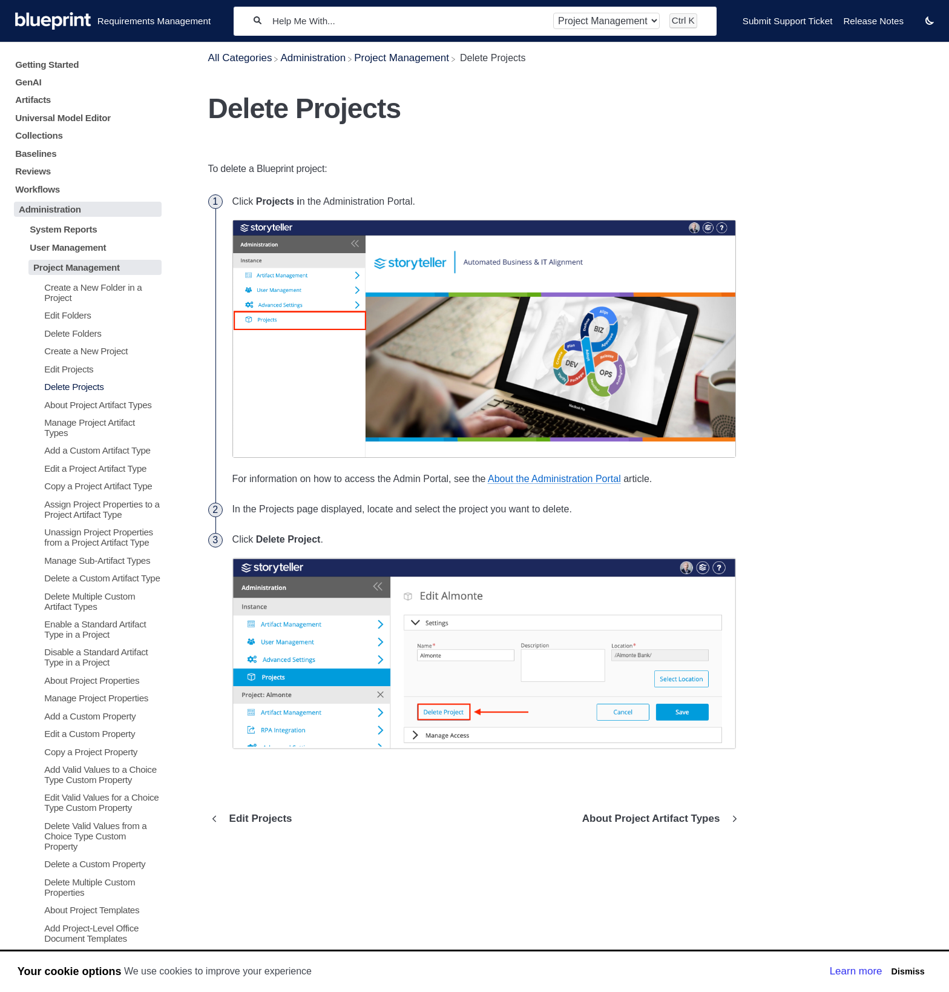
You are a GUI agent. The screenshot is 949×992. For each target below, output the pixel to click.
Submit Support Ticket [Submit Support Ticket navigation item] (788, 21)
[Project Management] (401, 58)
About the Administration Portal (554, 479)
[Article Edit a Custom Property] (85, 733)
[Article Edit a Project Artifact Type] (85, 468)
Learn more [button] (856, 971)
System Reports (63, 229)
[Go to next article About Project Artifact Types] (657, 818)
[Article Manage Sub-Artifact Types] (85, 560)
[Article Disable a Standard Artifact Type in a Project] (85, 657)
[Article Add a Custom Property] (85, 716)
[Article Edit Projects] (85, 369)
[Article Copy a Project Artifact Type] (85, 486)
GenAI (28, 82)
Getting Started (47, 64)
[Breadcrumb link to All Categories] (240, 58)
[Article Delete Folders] (85, 333)
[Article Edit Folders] (85, 315)
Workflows (37, 189)
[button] (929, 20)
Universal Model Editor (63, 118)
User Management (68, 247)
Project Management (76, 267)
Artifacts (33, 99)
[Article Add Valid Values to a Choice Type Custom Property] (85, 775)
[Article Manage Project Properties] (85, 698)
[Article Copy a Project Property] (85, 751)
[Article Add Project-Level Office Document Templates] (85, 933)
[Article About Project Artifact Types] (85, 404)
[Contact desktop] (914, 27)
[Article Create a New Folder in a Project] (85, 292)
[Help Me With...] (407, 21)
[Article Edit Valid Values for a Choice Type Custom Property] (85, 802)
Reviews (33, 171)
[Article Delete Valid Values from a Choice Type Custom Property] (85, 836)
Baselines (35, 153)
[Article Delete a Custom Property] (85, 864)
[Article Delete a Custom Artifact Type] (85, 578)
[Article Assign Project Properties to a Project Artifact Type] (85, 509)
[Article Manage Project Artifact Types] (85, 427)
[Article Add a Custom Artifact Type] (85, 450)
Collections (38, 135)
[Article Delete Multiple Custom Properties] (85, 887)
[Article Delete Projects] (85, 386)
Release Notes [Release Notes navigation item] (873, 21)
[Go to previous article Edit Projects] (254, 818)
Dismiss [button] (907, 971)
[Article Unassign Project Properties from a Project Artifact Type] (85, 537)
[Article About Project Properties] (85, 680)
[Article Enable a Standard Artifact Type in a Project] (85, 629)
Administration (50, 209)
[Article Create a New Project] (85, 351)
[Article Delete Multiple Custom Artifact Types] (85, 601)
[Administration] (313, 58)
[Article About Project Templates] (85, 910)
